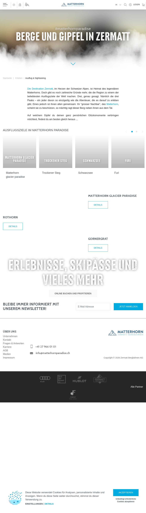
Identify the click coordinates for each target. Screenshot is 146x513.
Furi (116, 172)
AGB (5, 465)
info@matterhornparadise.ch (53, 468)
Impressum (9, 472)
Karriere (7, 462)
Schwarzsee (85, 172)
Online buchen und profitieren (73, 408)
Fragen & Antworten (13, 458)
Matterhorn (112, 104)
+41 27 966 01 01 (46, 461)
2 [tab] (136, 131)
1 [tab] (132, 131)
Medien (7, 469)
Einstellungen (34, 504)
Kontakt (7, 454)
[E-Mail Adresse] (93, 421)
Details (98, 224)
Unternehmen (10, 451)
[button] (14, 4)
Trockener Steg (51, 172)
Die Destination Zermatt (40, 88)
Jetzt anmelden (128, 421)
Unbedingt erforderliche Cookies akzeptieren (126, 500)
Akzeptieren (126, 492)
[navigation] (73, 4)
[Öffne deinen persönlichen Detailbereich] (134, 4)
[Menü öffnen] (5, 4)
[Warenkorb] (143, 4)
